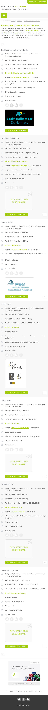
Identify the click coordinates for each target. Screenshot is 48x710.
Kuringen (15, 580)
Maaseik (15, 232)
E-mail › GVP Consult (12, 327)
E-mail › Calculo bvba (12, 423)
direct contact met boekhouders (11, 33)
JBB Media (22, 705)
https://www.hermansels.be (20, 77)
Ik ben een (37, 2)
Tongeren (15, 148)
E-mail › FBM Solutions (12, 245)
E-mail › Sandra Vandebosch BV (16, 161)
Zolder (14, 60)
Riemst (14, 410)
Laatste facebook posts (13, 96)
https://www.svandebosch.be (20, 166)
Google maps (23, 60)
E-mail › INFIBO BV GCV (13, 507)
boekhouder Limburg (31, 31)
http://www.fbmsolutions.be (20, 249)
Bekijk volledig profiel (16, 130)
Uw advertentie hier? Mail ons (23, 684)
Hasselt (14, 314)
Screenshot (35, 77)
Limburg (8, 60)
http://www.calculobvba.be (20, 428)
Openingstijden (11, 264)
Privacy (28, 705)
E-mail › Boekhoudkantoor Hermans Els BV (19, 73)
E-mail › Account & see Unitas (15, 593)
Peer (13, 494)
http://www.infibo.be (17, 512)
